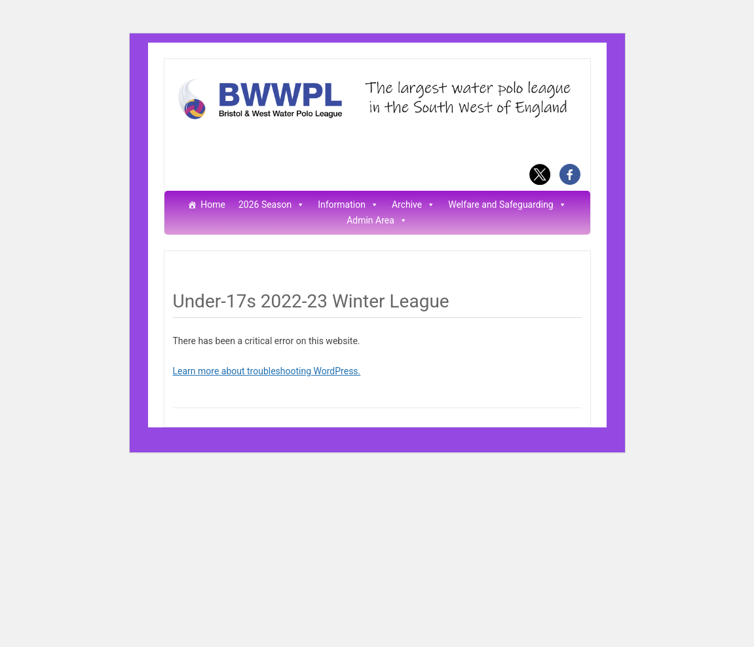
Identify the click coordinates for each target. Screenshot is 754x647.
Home (212, 205)
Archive (413, 205)
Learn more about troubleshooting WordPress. (267, 371)
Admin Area (377, 220)
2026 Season (271, 205)
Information (348, 205)
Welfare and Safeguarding (507, 205)
